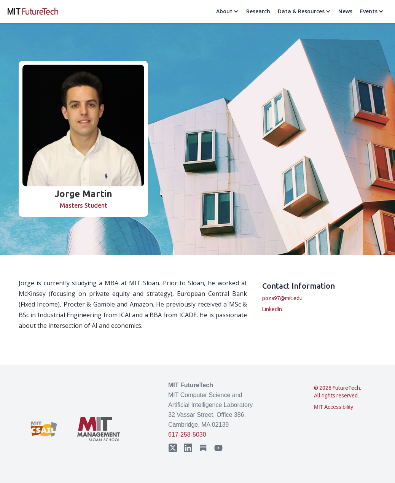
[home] (33, 11)
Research (258, 11)
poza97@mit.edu (282, 298)
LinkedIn (272, 309)
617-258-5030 (187, 434)
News (345, 11)
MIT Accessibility (333, 407)
